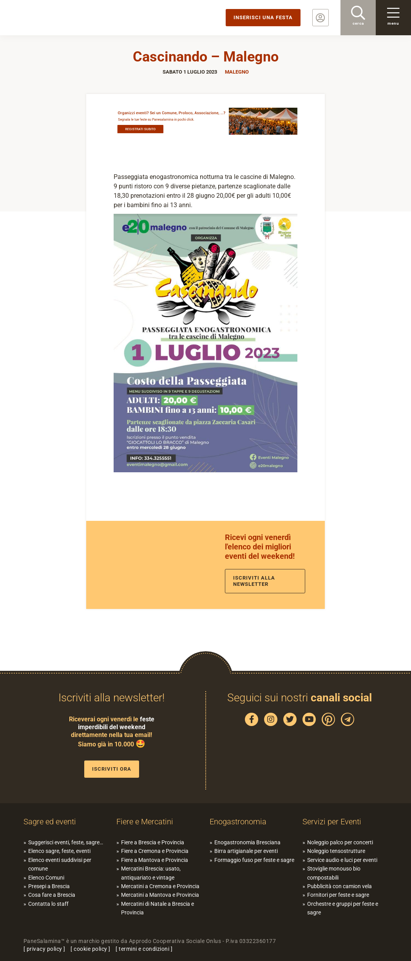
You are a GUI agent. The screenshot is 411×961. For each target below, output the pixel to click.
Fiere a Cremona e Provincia (154, 851)
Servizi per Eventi (331, 821)
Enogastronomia (238, 821)
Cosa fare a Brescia (51, 895)
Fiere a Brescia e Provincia (152, 842)
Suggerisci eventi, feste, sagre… (65, 842)
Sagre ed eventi (50, 821)
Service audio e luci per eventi (342, 860)
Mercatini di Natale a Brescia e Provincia (157, 908)
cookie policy (90, 949)
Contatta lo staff (48, 904)
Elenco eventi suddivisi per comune (59, 864)
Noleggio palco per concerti (340, 842)
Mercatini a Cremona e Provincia (160, 886)
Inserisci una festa (263, 17)
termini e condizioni (144, 949)
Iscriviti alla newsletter (254, 581)
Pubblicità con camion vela (339, 886)
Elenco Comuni (46, 877)
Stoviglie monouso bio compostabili (333, 872)
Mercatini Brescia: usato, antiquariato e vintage (151, 872)
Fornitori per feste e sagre (338, 895)
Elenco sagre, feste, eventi (59, 851)
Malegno (237, 72)
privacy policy (44, 949)
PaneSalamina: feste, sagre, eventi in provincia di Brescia (61, 17)
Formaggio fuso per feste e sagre (254, 860)
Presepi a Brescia (49, 886)
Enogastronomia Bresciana (247, 842)
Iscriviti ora (111, 769)
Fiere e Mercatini (144, 821)
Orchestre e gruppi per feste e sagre (342, 908)
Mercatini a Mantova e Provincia (160, 895)
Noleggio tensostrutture (336, 851)
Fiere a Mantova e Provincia (154, 860)
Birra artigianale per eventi (246, 851)
